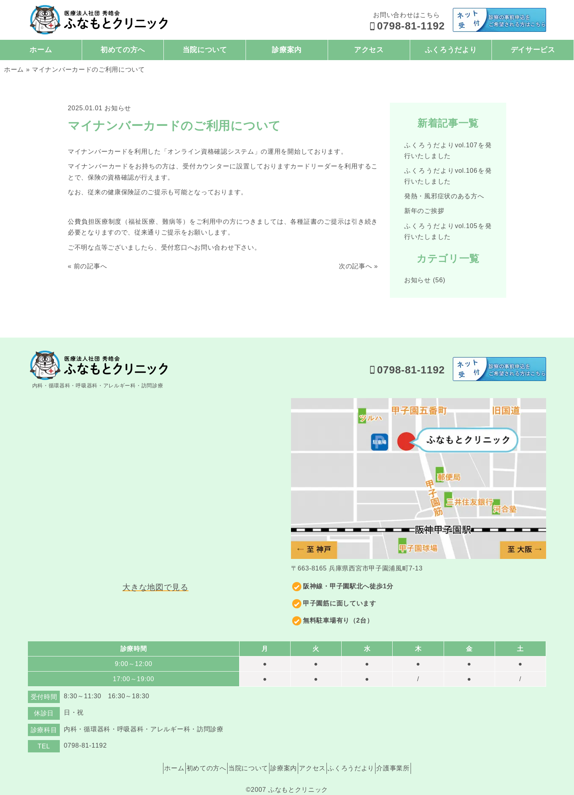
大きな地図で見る (155, 587)
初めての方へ (122, 50)
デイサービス (533, 50)
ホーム (40, 50)
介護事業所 (418, 754)
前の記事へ (90, 266)
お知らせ (117, 108)
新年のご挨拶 (424, 210)
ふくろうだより (451, 50)
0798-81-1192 (406, 26)
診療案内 (287, 50)
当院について (205, 50)
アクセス (369, 50)
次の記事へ (355, 266)
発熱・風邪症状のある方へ (444, 196)
